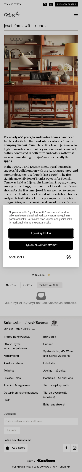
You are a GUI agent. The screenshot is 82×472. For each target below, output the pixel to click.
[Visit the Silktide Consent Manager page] (68, 257)
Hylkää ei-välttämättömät (41, 245)
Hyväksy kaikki (41, 233)
